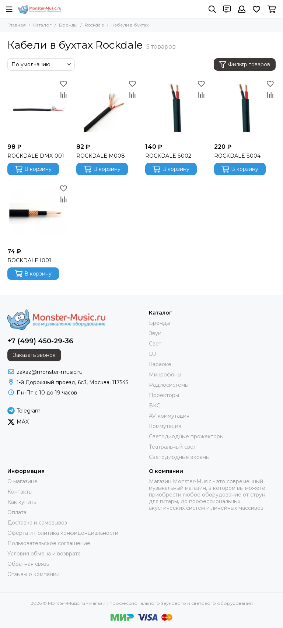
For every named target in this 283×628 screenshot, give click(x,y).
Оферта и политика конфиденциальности (62, 533)
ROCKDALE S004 (237, 155)
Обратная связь (28, 564)
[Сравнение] (63, 94)
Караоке (160, 364)
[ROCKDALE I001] (38, 213)
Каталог (42, 25)
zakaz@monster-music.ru (50, 372)
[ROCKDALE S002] (176, 109)
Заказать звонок (34, 355)
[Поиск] (212, 9)
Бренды (68, 25)
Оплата (17, 512)
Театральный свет (172, 446)
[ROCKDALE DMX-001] (38, 109)
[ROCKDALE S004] (245, 109)
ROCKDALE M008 (100, 155)
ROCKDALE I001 (29, 260)
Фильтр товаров (244, 64)
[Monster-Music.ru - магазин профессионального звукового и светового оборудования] (39, 9)
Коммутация (165, 426)
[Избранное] (256, 9)
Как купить (21, 502)
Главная (16, 25)
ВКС (154, 405)
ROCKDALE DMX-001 (35, 155)
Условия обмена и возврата (44, 553)
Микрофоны (165, 374)
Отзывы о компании (33, 574)
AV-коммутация (169, 416)
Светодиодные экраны (179, 457)
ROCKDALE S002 (168, 155)
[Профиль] (241, 9)
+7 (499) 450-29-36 (40, 341)
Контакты (19, 491)
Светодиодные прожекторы (186, 436)
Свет (155, 343)
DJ (152, 354)
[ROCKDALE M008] (107, 109)
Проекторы (164, 395)
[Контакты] (227, 9)
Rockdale (94, 25)
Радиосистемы (169, 385)
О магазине (22, 481)
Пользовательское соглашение (48, 543)
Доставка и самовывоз (37, 522)
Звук (155, 333)
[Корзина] (272, 9)
